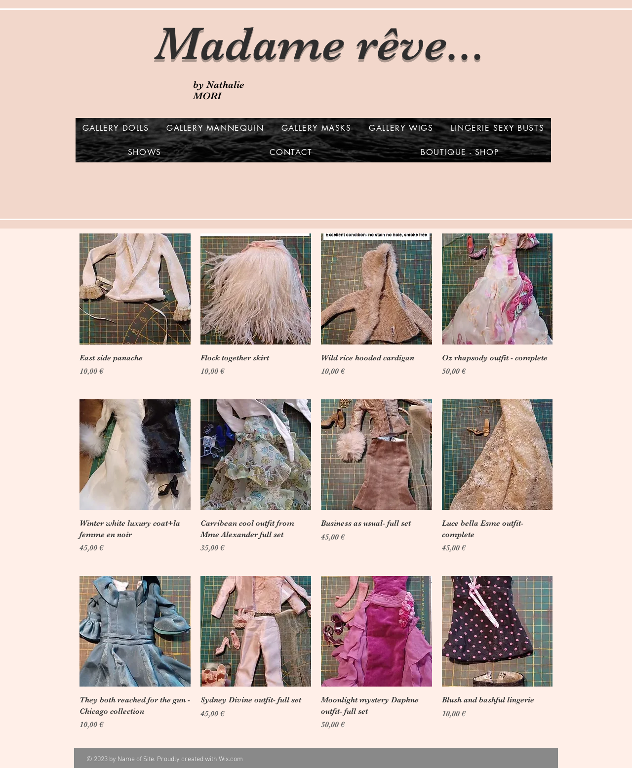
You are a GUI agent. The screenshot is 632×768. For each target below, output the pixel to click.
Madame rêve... (320, 43)
